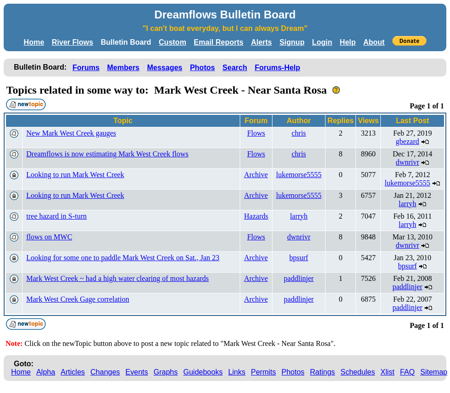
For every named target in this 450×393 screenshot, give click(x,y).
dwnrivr (407, 162)
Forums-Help (277, 67)
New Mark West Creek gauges (71, 133)
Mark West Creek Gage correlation (77, 299)
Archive (256, 175)
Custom (172, 42)
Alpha (45, 372)
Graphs (166, 372)
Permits (263, 372)
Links (236, 372)
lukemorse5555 (299, 175)
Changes (105, 372)
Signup (291, 42)
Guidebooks (203, 372)
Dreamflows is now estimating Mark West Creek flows (107, 154)
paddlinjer (299, 278)
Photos (202, 67)
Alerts (261, 42)
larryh (407, 204)
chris (298, 133)
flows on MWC (49, 237)
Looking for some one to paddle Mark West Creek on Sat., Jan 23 (122, 258)
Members (123, 67)
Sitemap (434, 372)
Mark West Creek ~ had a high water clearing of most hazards (117, 278)
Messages (165, 67)
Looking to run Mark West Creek (75, 175)
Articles (73, 372)
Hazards (256, 216)
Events (136, 372)
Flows (256, 133)
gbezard (407, 141)
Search (235, 67)
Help (348, 42)
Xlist (387, 372)
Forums (86, 67)
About (374, 42)
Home (34, 42)
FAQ (407, 372)
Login (322, 42)
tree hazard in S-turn (56, 216)
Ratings (322, 372)
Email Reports (218, 42)
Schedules (358, 372)
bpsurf (299, 258)
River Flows (72, 42)
